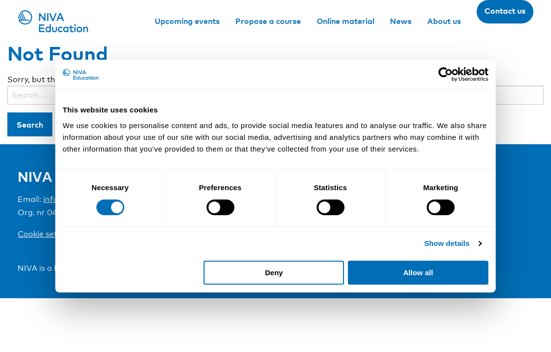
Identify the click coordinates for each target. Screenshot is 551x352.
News (401, 21)
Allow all (418, 272)
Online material (345, 21)
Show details (447, 243)
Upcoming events (187, 21)
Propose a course (268, 21)
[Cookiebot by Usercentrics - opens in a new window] (445, 74)
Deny (274, 272)
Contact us (505, 11)
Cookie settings (47, 234)
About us (444, 21)
